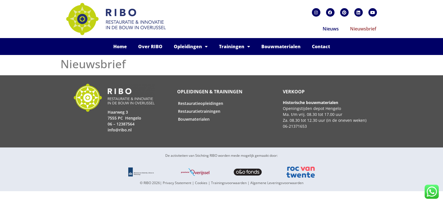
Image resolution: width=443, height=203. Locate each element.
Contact (321, 46)
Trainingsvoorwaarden (229, 182)
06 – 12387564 (121, 124)
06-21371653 (295, 126)
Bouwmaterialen (281, 46)
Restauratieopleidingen (200, 103)
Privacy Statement (177, 182)
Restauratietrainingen (199, 111)
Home (120, 46)
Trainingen (234, 46)
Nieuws (331, 29)
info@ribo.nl (120, 130)
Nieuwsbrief (363, 29)
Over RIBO (150, 46)
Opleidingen (191, 46)
